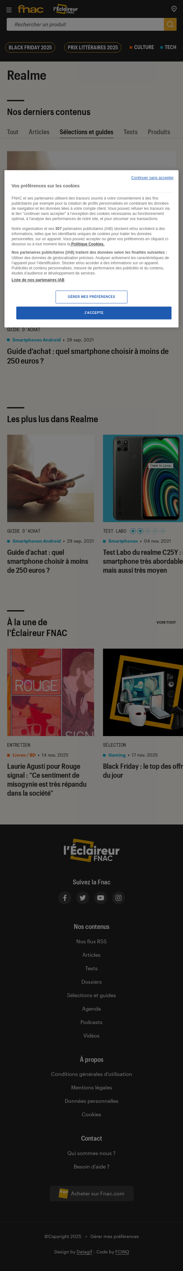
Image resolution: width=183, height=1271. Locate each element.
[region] (91, 248)
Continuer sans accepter (152, 178)
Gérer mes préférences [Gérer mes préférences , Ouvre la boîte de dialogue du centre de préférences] (91, 297)
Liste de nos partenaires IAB (37, 280)
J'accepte (93, 313)
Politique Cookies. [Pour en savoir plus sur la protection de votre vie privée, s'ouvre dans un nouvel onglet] (87, 244)
